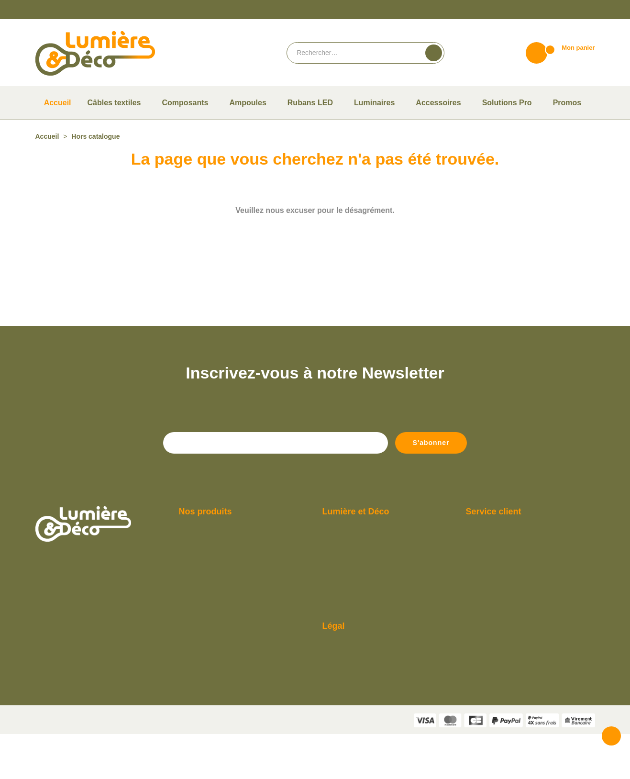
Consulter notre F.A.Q (351, 621)
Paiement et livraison (350, 580)
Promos (189, 649)
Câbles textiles (198, 566)
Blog (328, 635)
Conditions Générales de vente (363, 680)
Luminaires (193, 621)
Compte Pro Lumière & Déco (360, 607)
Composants (195, 593)
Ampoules (192, 580)
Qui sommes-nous (346, 566)
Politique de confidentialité (359, 708)
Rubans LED (194, 635)
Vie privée (337, 773)
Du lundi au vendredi (493, 566)
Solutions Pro (197, 663)
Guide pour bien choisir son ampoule (371, 593)
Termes (360, 773)
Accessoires (194, 607)
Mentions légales (345, 694)
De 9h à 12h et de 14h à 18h (503, 580)
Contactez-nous (487, 593)
